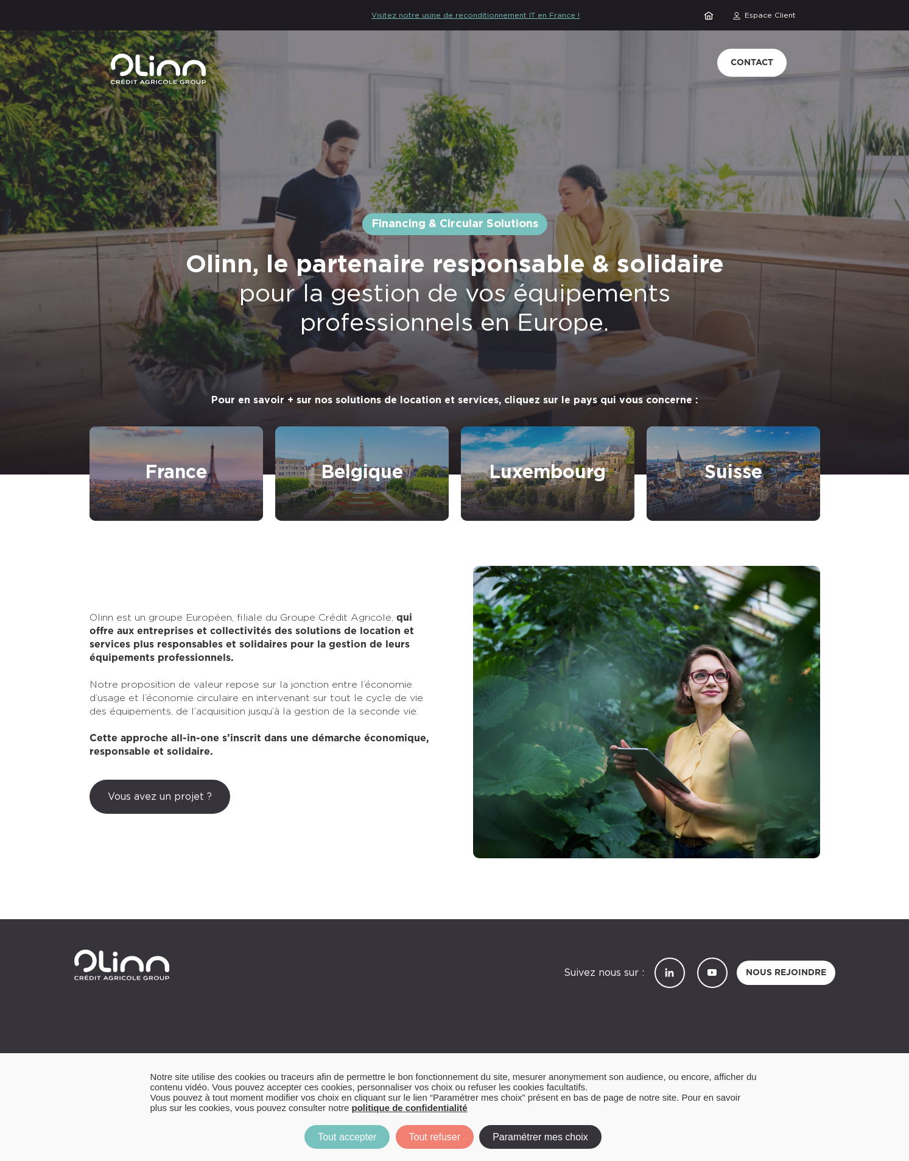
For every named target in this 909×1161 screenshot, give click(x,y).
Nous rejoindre (786, 973)
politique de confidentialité (410, 1108)
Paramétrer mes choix (540, 1137)
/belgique (298, 434)
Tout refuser (434, 1137)
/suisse (663, 434)
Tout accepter (347, 1137)
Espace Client (770, 15)
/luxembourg (492, 434)
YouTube (712, 973)
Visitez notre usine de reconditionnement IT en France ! (475, 15)
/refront (109, 434)
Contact (752, 62)
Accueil (710, 15)
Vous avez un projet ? (160, 797)
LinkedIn (670, 973)
